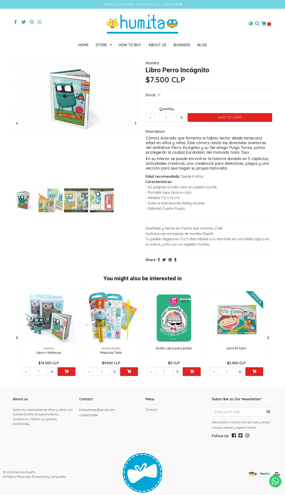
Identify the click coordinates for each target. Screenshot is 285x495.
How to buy (130, 43)
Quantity (166, 107)
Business (182, 43)
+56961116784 (88, 411)
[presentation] (17, 121)
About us (157, 43)
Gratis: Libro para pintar (174, 346)
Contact (151, 406)
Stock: (150, 93)
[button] (251, 23)
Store (101, 43)
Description (155, 129)
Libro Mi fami (236, 346)
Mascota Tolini (111, 350)
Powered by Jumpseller (49, 473)
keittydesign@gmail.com (97, 406)
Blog (202, 43)
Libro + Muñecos (48, 350)
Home (83, 43)
